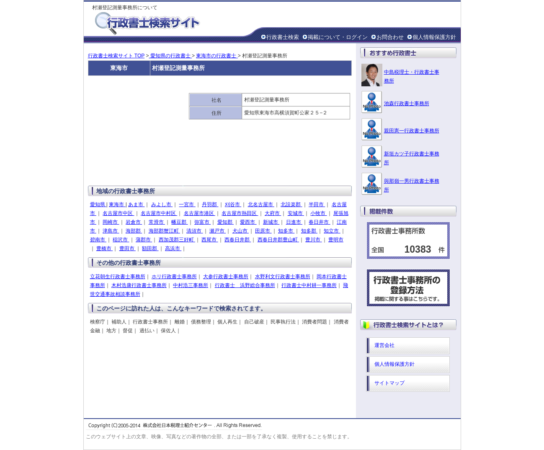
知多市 (286, 231)
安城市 (296, 213)
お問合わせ (390, 37)
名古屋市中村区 (159, 213)
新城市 (271, 222)
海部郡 (134, 231)
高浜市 (173, 248)
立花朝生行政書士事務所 (117, 276)
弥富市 (202, 222)
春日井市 (319, 222)
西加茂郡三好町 (177, 240)
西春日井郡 (237, 240)
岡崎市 (111, 222)
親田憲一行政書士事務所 (411, 131)
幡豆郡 (179, 222)
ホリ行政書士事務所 (174, 276)
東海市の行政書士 (216, 56)
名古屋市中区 (118, 213)
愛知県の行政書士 (170, 56)
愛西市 (248, 222)
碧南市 (98, 240)
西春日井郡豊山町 (278, 240)
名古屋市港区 (199, 213)
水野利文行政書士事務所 (282, 276)
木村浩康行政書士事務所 (139, 285)
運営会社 (384, 345)
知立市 (332, 231)
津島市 (111, 231)
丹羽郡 (210, 204)
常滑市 (157, 222)
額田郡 (150, 248)
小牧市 (318, 213)
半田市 (317, 204)
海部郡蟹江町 (164, 231)
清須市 (194, 231)
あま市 (136, 204)
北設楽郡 (291, 204)
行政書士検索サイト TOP (116, 56)
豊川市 (313, 240)
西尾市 (209, 240)
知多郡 (309, 231)
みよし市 (162, 204)
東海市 (117, 204)
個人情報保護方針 (434, 37)
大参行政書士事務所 (225, 276)
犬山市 (240, 231)
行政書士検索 (282, 37)
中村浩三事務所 (190, 285)
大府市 (273, 213)
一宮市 (187, 204)
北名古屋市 (261, 204)
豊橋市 (104, 248)
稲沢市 (121, 240)
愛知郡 (225, 222)
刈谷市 (233, 204)
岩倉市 (134, 222)
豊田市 (127, 248)
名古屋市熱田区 (240, 213)
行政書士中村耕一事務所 (309, 285)
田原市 (263, 231)
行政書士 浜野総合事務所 (245, 285)
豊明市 (335, 240)
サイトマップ (389, 383)
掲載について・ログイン (338, 37)
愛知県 (98, 204)
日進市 (294, 222)
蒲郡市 (144, 240)
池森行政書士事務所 (406, 103)
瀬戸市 (217, 231)
